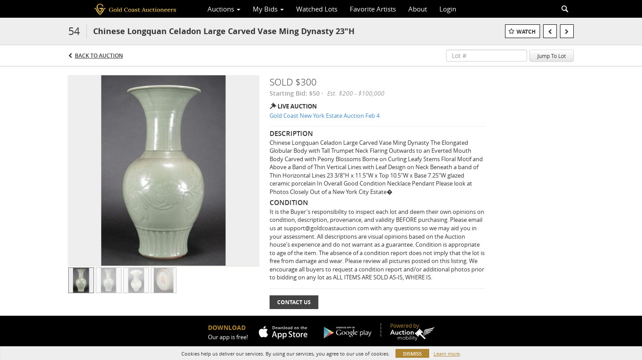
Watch (526, 31)
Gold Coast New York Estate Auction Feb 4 (325, 116)
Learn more (447, 353)
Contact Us (294, 302)
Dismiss (412, 353)
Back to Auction (99, 55)
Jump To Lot (551, 55)
